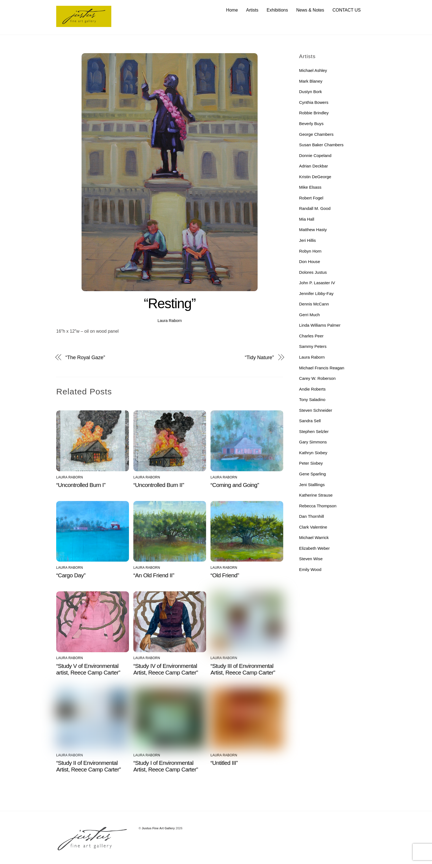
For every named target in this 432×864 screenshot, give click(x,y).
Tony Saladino (312, 399)
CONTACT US (347, 10)
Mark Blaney (310, 81)
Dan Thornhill (311, 516)
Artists (252, 10)
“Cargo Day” (70, 575)
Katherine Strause (316, 495)
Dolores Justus (313, 272)
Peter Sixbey (311, 463)
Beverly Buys (311, 123)
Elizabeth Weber (314, 548)
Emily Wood (310, 569)
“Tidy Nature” (259, 358)
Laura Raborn (170, 320)
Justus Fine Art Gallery (158, 828)
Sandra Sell (310, 421)
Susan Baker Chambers (321, 145)
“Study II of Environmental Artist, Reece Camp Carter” (88, 766)
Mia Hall (306, 219)
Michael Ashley (313, 70)
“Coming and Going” (234, 485)
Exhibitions (277, 10)
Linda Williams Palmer (320, 325)
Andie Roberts (312, 389)
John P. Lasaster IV (317, 283)
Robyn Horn (310, 251)
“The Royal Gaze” (85, 358)
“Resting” (170, 304)
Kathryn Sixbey (313, 452)
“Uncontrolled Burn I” (81, 485)
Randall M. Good (315, 208)
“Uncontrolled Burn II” (158, 485)
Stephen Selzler (314, 431)
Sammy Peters (313, 346)
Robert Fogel (311, 198)
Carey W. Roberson (317, 378)
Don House (309, 261)
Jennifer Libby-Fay (316, 293)
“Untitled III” (224, 763)
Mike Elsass (310, 187)
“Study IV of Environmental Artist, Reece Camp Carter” (165, 669)
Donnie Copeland (315, 155)
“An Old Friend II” (153, 575)
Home (232, 10)
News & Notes (310, 10)
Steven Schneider (315, 410)
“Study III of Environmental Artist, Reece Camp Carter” (242, 669)
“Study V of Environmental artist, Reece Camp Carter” (88, 669)
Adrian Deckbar (313, 166)
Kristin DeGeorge (315, 176)
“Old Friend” (224, 575)
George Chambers (316, 134)
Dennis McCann (314, 304)
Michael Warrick (314, 537)
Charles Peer (311, 336)
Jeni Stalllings (312, 484)
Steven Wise (311, 559)
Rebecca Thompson (318, 505)
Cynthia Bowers (313, 102)
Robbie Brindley (314, 113)
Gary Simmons (313, 442)
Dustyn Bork (310, 92)
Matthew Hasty (313, 229)
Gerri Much (309, 314)
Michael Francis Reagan (321, 367)
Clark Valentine (313, 527)
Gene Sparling (312, 474)
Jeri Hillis (307, 240)
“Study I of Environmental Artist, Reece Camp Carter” (165, 766)
